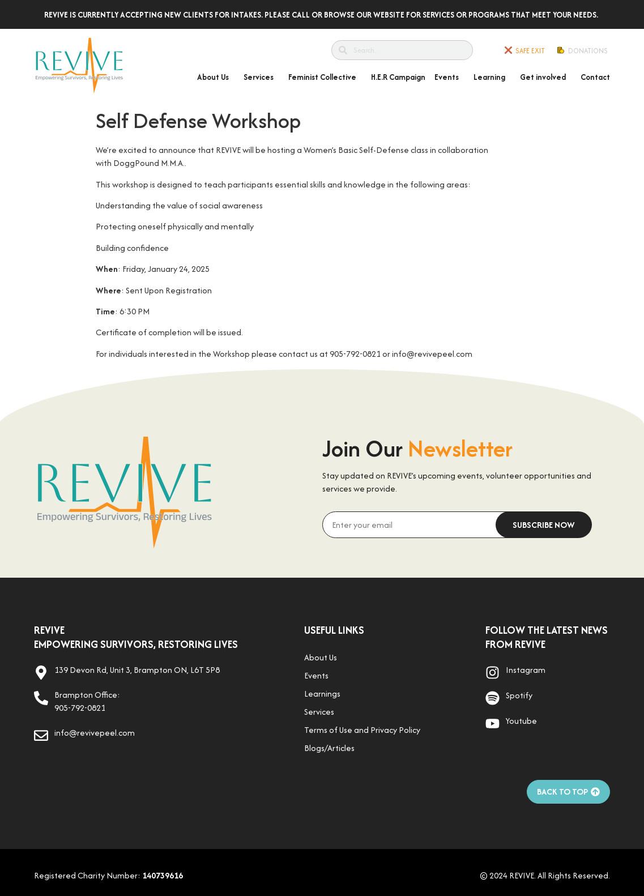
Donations (588, 51)
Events (449, 77)
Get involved (546, 77)
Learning (492, 77)
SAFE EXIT (530, 51)
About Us (215, 77)
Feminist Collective (325, 77)
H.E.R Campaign (398, 77)
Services (261, 77)
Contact (595, 77)
